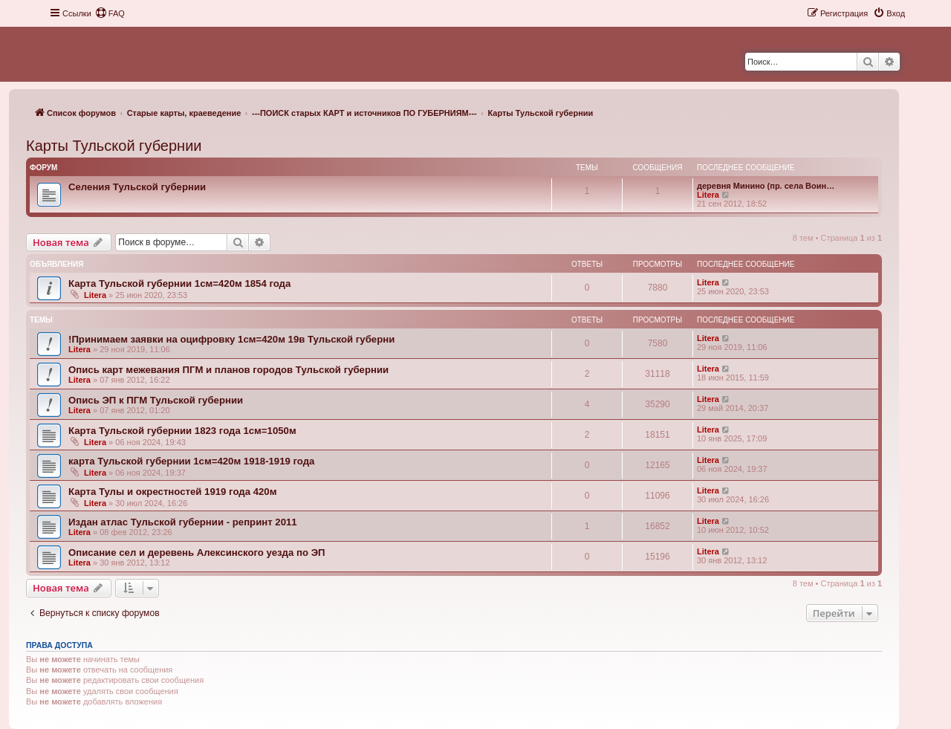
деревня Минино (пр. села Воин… (765, 185)
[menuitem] (110, 13)
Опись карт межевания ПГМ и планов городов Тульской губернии (228, 369)
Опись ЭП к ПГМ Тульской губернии (155, 400)
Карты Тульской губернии (114, 145)
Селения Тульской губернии (137, 186)
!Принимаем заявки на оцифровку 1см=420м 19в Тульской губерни (231, 339)
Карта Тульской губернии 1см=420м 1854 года (179, 283)
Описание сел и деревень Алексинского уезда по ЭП (196, 552)
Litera (708, 194)
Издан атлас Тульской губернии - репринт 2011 (182, 522)
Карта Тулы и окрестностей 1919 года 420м (172, 491)
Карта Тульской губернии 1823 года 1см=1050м (182, 430)
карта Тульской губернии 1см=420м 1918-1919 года (191, 461)
